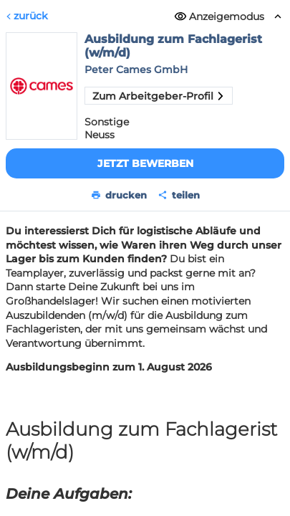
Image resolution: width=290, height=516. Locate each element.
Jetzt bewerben (145, 163)
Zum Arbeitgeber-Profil (158, 96)
